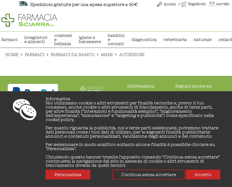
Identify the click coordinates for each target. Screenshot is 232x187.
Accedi (170, 4)
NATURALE (202, 39)
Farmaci (9, 39)
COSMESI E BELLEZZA (63, 39)
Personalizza (67, 174)
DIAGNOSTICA (144, 39)
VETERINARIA (175, 39)
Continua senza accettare (148, 174)
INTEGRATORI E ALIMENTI (35, 39)
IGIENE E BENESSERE (90, 39)
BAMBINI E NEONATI (116, 39)
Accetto (203, 174)
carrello (222, 4)
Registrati (196, 4)
